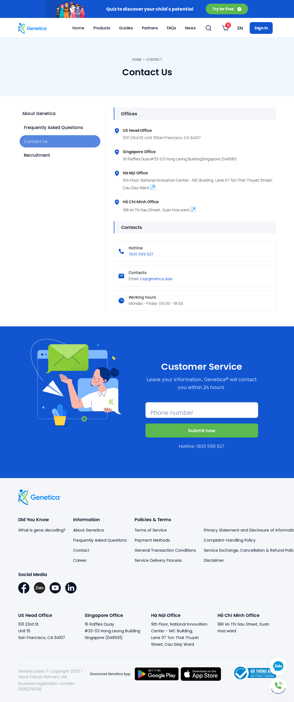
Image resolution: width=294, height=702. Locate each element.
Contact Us (36, 143)
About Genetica (41, 113)
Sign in (261, 28)
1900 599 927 (141, 254)
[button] (278, 686)
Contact (154, 59)
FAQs (171, 28)
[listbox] (225, 28)
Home (78, 28)
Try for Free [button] (227, 8)
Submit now (202, 430)
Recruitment (38, 157)
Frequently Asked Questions (55, 128)
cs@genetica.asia (156, 278)
